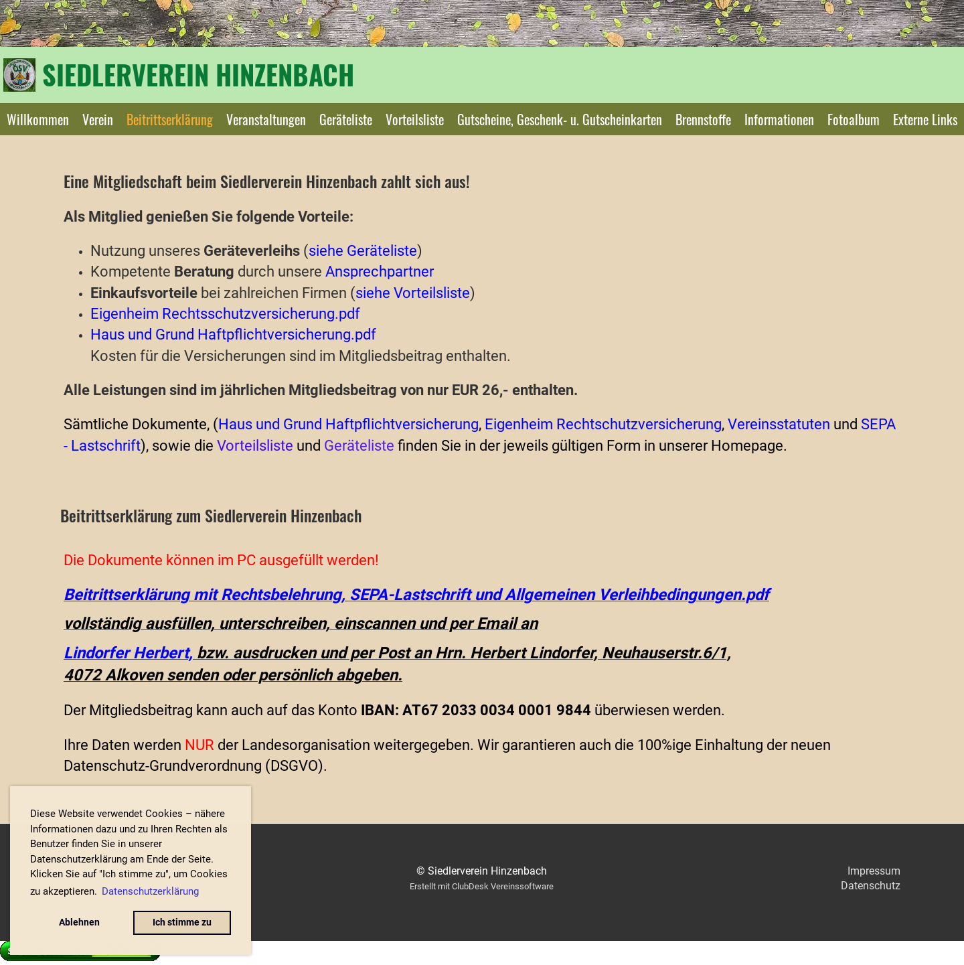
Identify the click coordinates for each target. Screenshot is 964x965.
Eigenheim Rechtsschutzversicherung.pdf (225, 313)
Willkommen (38, 119)
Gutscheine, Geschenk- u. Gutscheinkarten (559, 119)
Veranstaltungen (266, 119)
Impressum (874, 871)
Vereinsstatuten (779, 424)
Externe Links (925, 119)
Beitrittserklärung (170, 119)
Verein (97, 119)
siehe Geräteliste (363, 250)
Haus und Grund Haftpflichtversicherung (348, 424)
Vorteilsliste (415, 119)
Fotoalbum (853, 119)
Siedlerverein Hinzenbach (198, 74)
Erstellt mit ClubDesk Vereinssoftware (482, 886)
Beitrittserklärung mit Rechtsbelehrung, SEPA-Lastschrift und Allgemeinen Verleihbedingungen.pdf (416, 594)
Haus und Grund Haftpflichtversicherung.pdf (233, 334)
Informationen (779, 119)
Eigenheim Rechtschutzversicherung (603, 424)
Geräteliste (345, 119)
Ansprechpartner (379, 271)
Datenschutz (870, 885)
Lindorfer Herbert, (128, 653)
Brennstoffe (703, 119)
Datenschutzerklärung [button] (150, 891)
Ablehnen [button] (79, 922)
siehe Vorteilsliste (412, 292)
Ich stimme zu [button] (182, 922)
